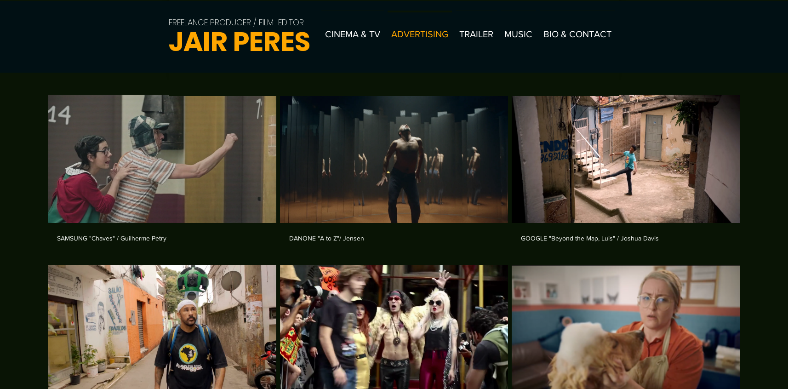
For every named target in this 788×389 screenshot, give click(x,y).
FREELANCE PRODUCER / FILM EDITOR (236, 22)
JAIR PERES (239, 41)
